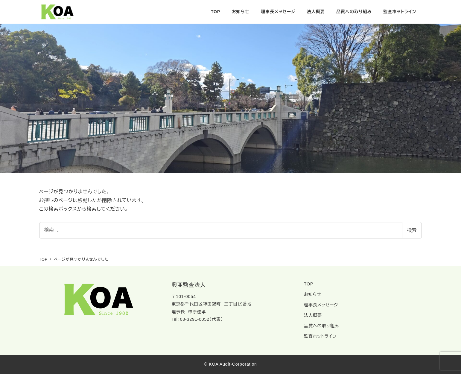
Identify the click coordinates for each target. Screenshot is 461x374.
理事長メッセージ (321, 304)
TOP (308, 284)
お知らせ (312, 294)
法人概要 (313, 315)
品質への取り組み (321, 325)
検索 (412, 230)
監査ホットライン (320, 336)
